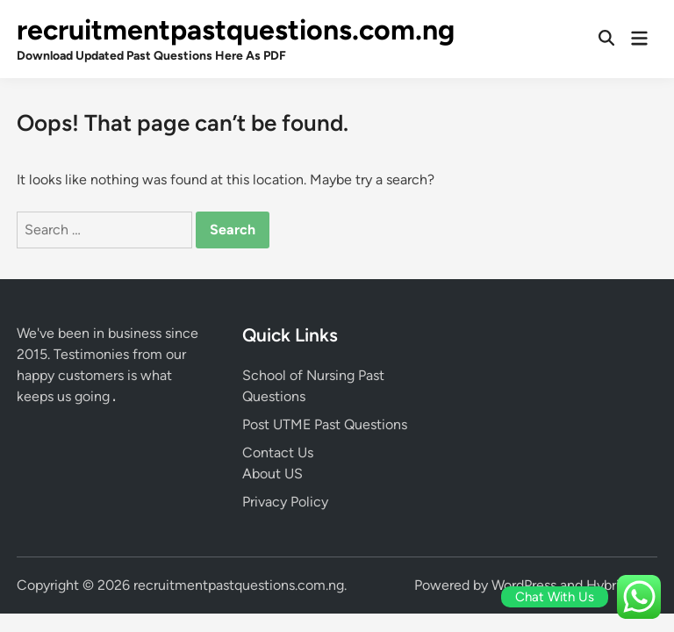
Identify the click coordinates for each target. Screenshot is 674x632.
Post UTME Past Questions (324, 424)
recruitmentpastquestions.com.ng (236, 30)
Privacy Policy (285, 501)
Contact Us (277, 452)
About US (272, 473)
